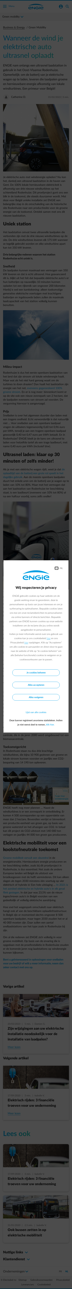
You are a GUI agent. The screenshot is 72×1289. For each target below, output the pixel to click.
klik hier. (50, 724)
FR (56, 568)
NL (61, 568)
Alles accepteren (36, 685)
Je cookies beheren (36, 672)
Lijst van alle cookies (36, 712)
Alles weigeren (36, 697)
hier (48, 638)
